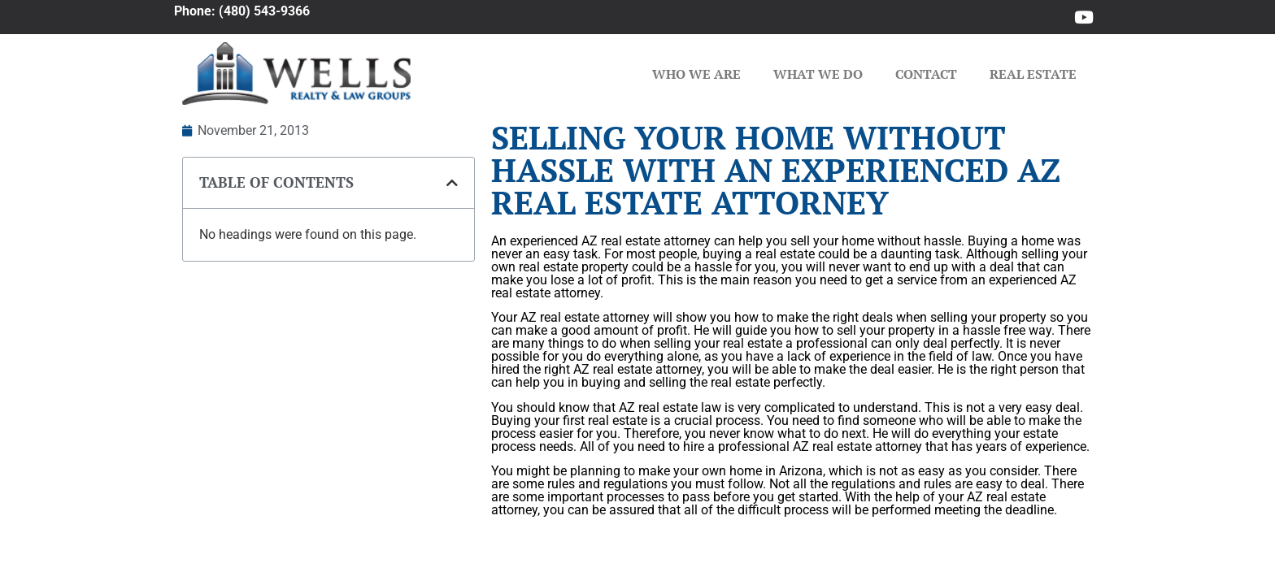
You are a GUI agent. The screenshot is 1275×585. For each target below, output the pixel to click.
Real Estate (1033, 74)
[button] (452, 182)
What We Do (818, 74)
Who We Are (696, 74)
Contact (926, 74)
